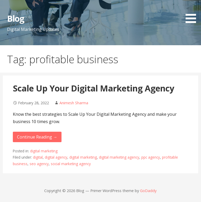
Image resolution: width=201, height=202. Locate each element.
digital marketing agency (119, 157)
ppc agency (150, 157)
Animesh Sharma (73, 102)
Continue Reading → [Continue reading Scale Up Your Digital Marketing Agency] (37, 137)
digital (38, 157)
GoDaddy (148, 190)
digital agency (56, 157)
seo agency (39, 163)
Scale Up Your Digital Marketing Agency (93, 88)
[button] (192, 12)
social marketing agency (71, 163)
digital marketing (44, 150)
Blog (15, 18)
